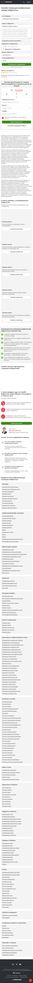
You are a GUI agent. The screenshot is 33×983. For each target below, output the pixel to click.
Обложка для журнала (8, 627)
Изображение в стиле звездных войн (12, 654)
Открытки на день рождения (10, 915)
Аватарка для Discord (8, 496)
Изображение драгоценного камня (11, 823)
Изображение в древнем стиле (10, 647)
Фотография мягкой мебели (9, 614)
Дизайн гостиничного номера (10, 603)
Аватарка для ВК (6, 494)
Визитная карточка (7, 895)
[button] (30, 980)
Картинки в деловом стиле (9, 693)
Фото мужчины (6, 797)
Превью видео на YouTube (9, 898)
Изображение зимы (7, 843)
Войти (28, 2)
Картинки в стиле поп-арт (9, 656)
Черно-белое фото (7, 905)
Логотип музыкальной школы (10, 709)
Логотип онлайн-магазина (9, 732)
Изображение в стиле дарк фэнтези (11, 652)
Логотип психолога (7, 752)
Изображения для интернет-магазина (12, 539)
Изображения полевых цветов (10, 855)
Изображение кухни (7, 596)
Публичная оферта (23, 975)
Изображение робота (8, 955)
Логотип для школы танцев (9, 727)
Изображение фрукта (8, 830)
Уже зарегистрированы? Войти (16, 125)
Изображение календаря (9, 835)
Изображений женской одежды (10, 779)
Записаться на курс (16, 423)
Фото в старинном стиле (9, 888)
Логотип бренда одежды (8, 743)
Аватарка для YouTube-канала (10, 487)
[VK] (13, 964)
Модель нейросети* (8, 52)
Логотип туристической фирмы (10, 759)
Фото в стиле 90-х (7, 902)
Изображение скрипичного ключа (11, 819)
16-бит (16, 61)
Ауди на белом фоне (7, 948)
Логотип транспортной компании (11, 736)
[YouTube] (20, 964)
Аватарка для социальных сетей (11, 489)
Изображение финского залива (10, 848)
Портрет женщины (7, 799)
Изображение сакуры (8, 852)
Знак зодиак (5, 907)
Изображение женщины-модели (11, 772)
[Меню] (2, 2)
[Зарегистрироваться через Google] (26, 94)
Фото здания (5, 573)
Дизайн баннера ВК (7, 525)
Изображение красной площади (11, 875)
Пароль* (4, 105)
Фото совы (5, 588)
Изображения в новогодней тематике (12, 640)
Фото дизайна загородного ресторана (12, 598)
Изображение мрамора (8, 816)
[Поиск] (23, 2)
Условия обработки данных (25, 970)
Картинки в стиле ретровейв (10, 686)
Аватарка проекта (7, 501)
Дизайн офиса (6, 605)
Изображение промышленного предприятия (14, 554)
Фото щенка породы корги (9, 585)
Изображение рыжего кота (9, 583)
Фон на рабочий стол (8, 900)
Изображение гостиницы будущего (11, 552)
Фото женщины (6, 801)
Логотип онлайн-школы (8, 755)
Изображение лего (7, 828)
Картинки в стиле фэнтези (9, 682)
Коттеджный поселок (8, 935)
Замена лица (5, 893)
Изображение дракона (8, 581)
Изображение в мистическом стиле (12, 661)
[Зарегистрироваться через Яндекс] (16, 94)
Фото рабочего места (8, 563)
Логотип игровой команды (9, 711)
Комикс (4, 926)
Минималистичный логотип (9, 722)
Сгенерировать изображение (16, 64)
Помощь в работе (23, 977)
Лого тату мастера (7, 757)
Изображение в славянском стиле (11, 649)
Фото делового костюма (8, 775)
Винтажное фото (6, 663)
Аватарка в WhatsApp (8, 491)
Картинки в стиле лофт (8, 673)
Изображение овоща (8, 833)
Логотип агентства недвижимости (11, 725)
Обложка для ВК (6, 625)
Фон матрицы (6, 877)
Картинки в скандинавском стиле (11, 691)
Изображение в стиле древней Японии (12, 645)
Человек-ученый (6, 806)
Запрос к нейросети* (8, 23)
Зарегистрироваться (16, 122)
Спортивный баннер (7, 516)
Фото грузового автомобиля (10, 945)
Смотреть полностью (16, 229)
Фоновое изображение (8, 879)
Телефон (4, 111)
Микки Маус (5, 937)
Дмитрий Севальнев (15, 430)
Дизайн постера (6, 523)
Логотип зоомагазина (8, 748)
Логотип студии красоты (8, 746)
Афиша (4, 530)
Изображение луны (7, 845)
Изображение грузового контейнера (12, 950)
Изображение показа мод (9, 770)
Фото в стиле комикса (8, 884)
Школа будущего (6, 568)
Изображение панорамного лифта (11, 556)
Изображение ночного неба (10, 862)
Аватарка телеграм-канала (9, 508)
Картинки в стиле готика (8, 684)
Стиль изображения (8, 58)
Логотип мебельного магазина (10, 734)
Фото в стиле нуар (7, 886)
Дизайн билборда (7, 527)
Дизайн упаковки (6, 520)
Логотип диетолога (7, 750)
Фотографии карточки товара (10, 541)
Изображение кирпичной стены (11, 872)
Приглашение (6, 917)
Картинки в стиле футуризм (9, 659)
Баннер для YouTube (7, 532)
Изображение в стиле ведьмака (10, 642)
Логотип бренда (6, 704)
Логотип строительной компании (11, 720)
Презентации (5, 891)
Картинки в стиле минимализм (10, 666)
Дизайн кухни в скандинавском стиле (12, 610)
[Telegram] (16, 964)
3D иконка (5, 713)
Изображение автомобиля (9, 952)
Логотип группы (6, 706)
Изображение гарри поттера (10, 670)
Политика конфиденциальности (12, 977)
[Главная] (8, 2)
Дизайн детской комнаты (9, 612)
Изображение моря (7, 857)
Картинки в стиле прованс (9, 675)
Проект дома (5, 928)
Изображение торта (7, 814)
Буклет (4, 534)
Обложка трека (6, 623)
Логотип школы (6, 729)
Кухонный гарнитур (7, 933)
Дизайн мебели (6, 601)
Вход (11, 90)
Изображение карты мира (9, 826)
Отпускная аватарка (7, 503)
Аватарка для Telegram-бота (9, 498)
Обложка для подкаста (8, 630)
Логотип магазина (7, 702)
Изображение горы (7, 859)
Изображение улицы (7, 559)
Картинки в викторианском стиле (11, 679)
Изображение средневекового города (12, 566)
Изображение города (8, 549)
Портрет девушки (7, 790)
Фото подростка (6, 787)
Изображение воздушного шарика (11, 821)
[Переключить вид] (29, 108)
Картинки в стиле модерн (9, 689)
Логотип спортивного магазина (11, 739)
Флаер (4, 537)
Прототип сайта (6, 930)
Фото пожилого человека (9, 794)
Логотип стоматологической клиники (12, 762)
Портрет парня (6, 792)
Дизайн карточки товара (9, 518)
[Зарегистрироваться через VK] (6, 94)
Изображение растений (8, 850)
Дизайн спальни (6, 608)
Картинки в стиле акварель (9, 668)
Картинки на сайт (7, 881)
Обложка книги (6, 632)
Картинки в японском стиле (9, 677)
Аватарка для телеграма (8, 505)
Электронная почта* (8, 99)
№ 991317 (16, 975)
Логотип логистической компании (11, 718)
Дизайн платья (6, 777)
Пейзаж (4, 864)
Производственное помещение (10, 561)
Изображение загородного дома (11, 570)
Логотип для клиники (8, 715)
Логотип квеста (6, 741)
